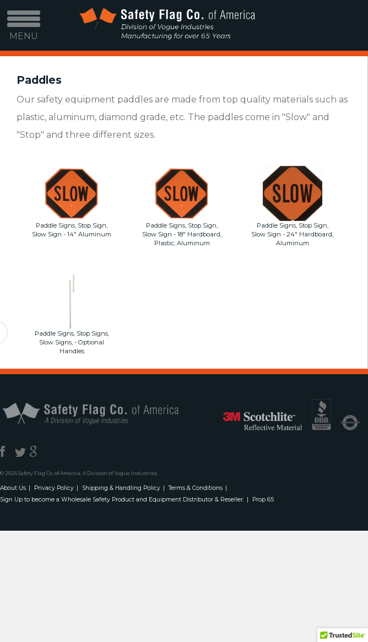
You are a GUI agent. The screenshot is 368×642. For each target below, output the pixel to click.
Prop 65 (263, 499)
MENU (23, 29)
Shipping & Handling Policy (121, 488)
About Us (13, 488)
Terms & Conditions (196, 488)
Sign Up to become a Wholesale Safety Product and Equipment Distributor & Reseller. (122, 499)
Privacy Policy (54, 488)
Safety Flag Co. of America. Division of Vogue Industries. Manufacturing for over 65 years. (166, 25)
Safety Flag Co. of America (103, 413)
